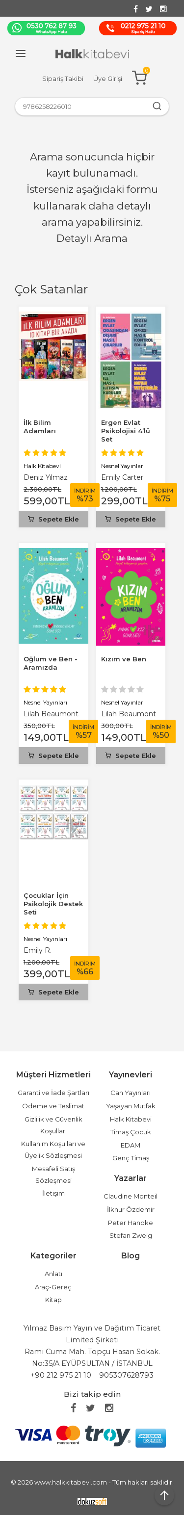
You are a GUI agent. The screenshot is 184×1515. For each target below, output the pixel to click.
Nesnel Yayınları (123, 466)
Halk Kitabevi (42, 466)
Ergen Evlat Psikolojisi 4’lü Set (125, 430)
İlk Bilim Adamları (40, 426)
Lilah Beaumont (51, 713)
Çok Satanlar (51, 289)
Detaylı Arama (92, 238)
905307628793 (126, 1375)
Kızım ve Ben (123, 659)
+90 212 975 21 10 (60, 1375)
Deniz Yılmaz (46, 477)
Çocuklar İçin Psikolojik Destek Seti (53, 903)
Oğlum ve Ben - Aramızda (51, 663)
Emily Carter (122, 477)
